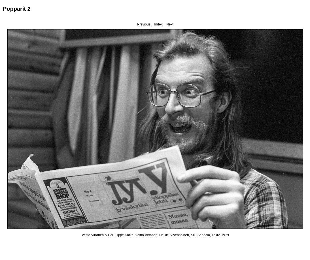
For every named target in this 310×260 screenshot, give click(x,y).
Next (169, 24)
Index (158, 24)
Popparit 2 (17, 9)
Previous (143, 24)
